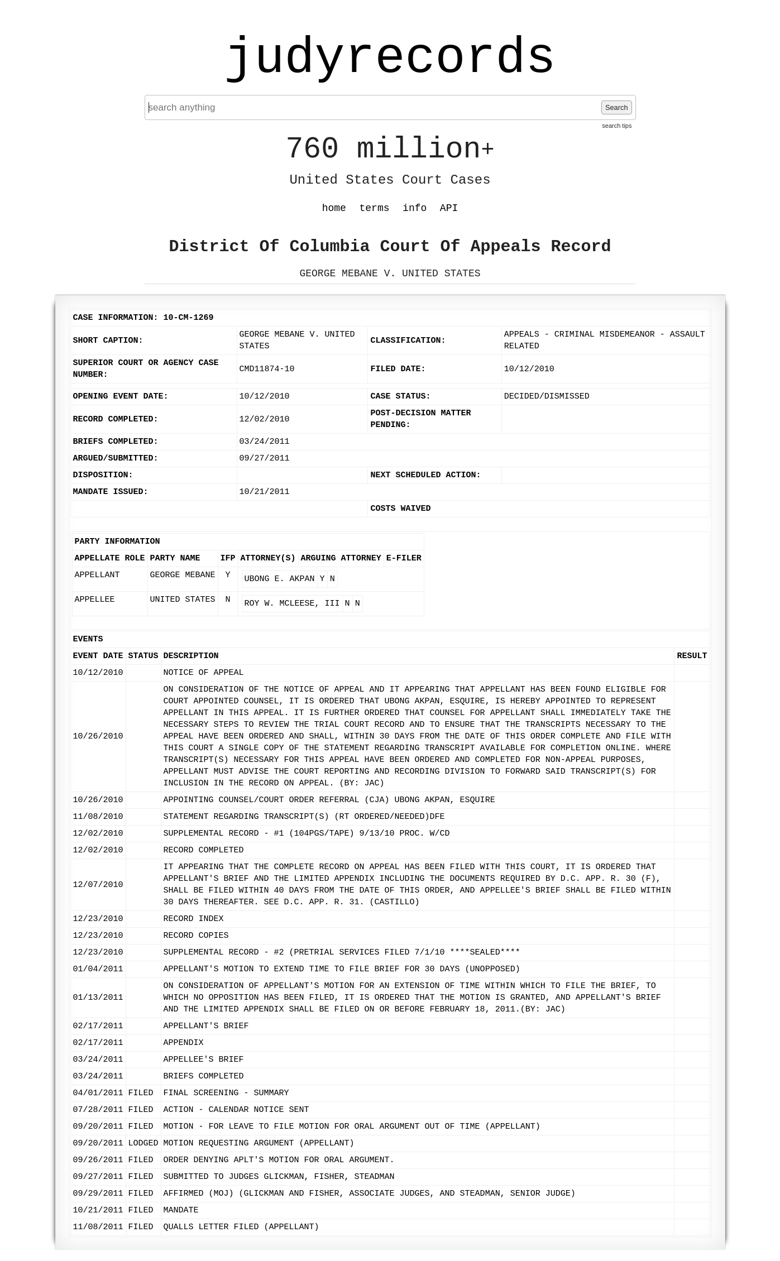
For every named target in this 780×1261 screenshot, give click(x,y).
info (415, 208)
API (449, 208)
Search (616, 107)
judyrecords (390, 58)
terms (375, 208)
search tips (616, 125)
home (334, 208)
